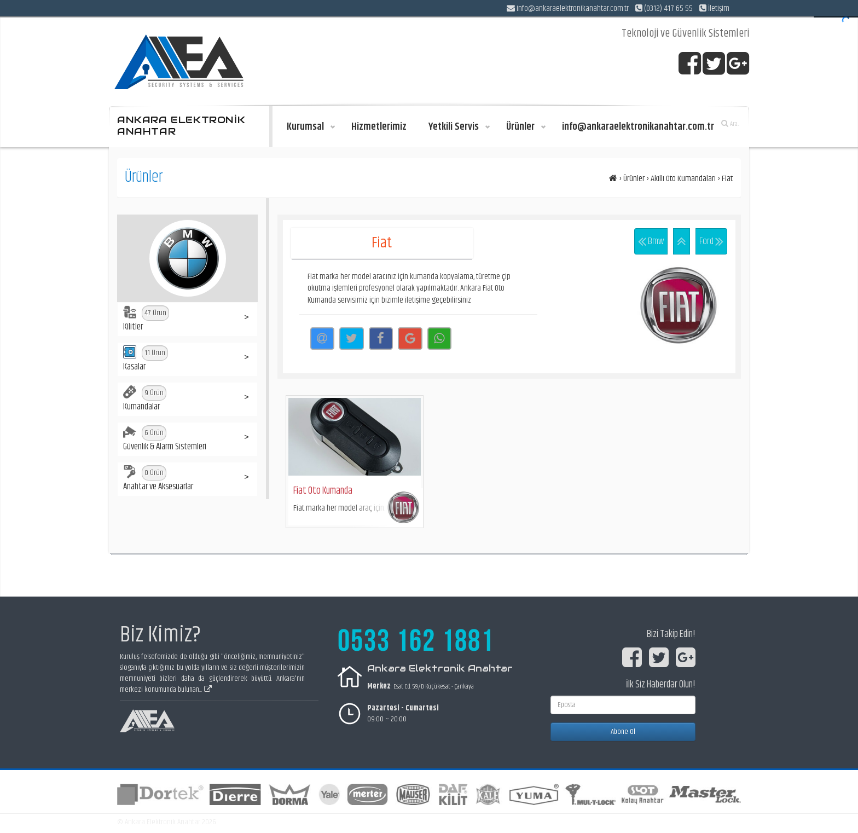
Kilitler (146, 319)
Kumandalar (144, 399)
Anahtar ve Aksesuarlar (158, 479)
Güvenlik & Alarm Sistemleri (164, 439)
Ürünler (634, 179)
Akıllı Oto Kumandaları (683, 179)
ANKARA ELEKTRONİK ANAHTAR (181, 125)
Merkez (379, 686)
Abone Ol (623, 732)
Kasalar (145, 359)
